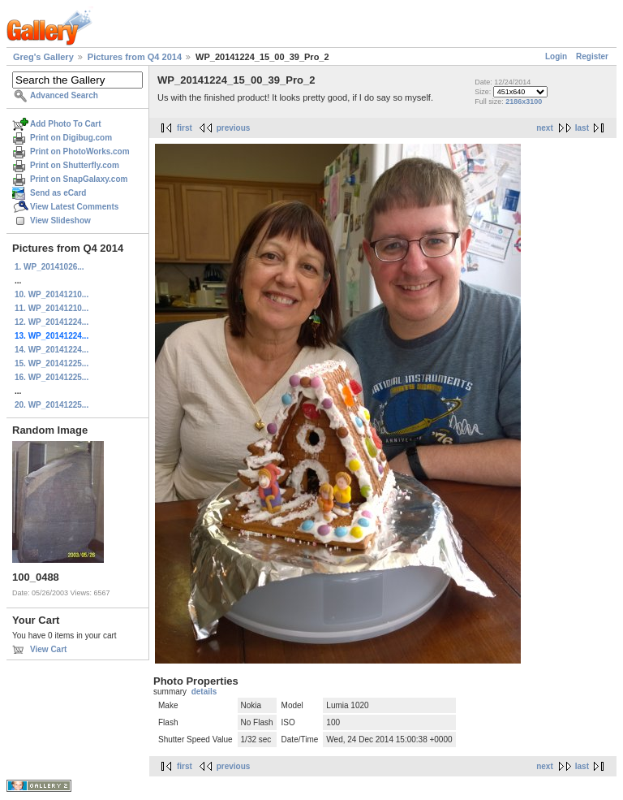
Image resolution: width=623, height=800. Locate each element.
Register (592, 56)
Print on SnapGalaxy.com (78, 179)
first (184, 127)
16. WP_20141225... (51, 377)
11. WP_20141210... (51, 308)
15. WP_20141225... (51, 363)
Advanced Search (64, 95)
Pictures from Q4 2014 (135, 57)
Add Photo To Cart (65, 123)
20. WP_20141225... (51, 404)
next (544, 127)
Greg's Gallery (43, 57)
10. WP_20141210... (51, 294)
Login (556, 56)
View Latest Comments (74, 206)
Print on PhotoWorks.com (80, 151)
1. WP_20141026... (49, 266)
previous (234, 127)
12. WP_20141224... (51, 322)
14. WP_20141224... (51, 349)
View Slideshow (60, 220)
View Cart (48, 649)
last (582, 127)
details (204, 691)
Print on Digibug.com (71, 137)
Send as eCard (58, 192)
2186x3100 (523, 101)
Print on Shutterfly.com (74, 165)
